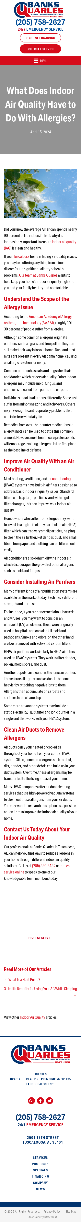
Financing (40, 1176)
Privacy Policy (52, 1211)
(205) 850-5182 (43, 865)
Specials (40, 1170)
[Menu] (40, 60)
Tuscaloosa (21, 256)
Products (40, 1164)
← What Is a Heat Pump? (22, 979)
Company (40, 1183)
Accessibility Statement (43, 1217)
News (40, 1189)
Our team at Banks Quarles (38, 275)
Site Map (71, 1211)
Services (40, 1157)
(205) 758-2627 (40, 22)
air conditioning (59, 478)
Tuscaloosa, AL (37, 1142)
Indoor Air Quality (32, 1017)
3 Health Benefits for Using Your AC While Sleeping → (40, 991)
